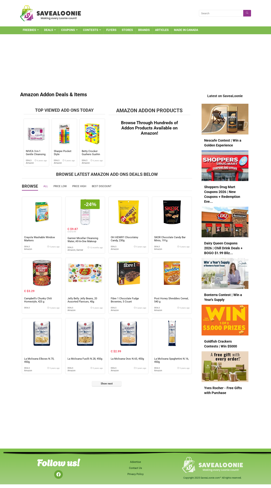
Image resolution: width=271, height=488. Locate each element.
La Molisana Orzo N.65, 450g (127, 358)
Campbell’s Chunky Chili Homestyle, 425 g (38, 300)
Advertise (135, 462)
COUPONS (68, 30)
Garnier (79, 250)
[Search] (247, 13)
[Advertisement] (135, 60)
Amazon (30, 163)
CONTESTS (90, 30)
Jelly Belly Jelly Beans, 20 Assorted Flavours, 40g (82, 300)
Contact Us (135, 468)
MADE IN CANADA (186, 30)
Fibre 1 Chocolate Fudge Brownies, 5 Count (125, 300)
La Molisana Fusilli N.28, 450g (85, 358)
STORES (127, 30)
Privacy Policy (135, 474)
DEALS (48, 30)
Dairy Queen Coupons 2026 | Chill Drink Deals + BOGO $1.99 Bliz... (223, 248)
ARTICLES (162, 30)
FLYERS (111, 30)
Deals (29, 160)
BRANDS (144, 30)
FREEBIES (29, 30)
